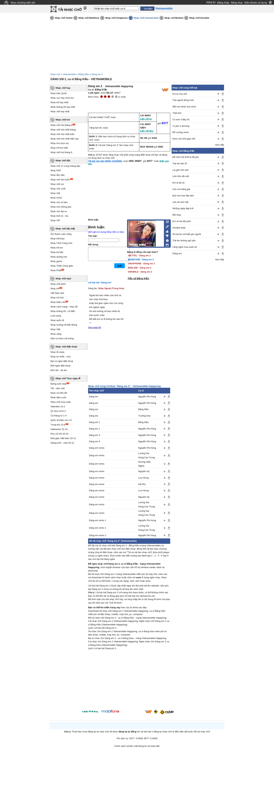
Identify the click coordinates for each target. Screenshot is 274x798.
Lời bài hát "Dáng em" (100, 282)
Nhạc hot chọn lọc (60, 143)
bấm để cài (146, 119)
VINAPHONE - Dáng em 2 (141, 263)
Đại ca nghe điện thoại (62, 361)
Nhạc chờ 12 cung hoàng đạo (65, 166)
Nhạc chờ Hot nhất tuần (62, 134)
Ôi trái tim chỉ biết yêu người (186, 234)
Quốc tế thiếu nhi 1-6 (61, 420)
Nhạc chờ (55, 74)
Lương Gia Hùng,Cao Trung (146, 455)
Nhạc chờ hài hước (60, 179)
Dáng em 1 (94, 422)
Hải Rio (142, 484)
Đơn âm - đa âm (59, 370)
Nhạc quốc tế (57, 320)
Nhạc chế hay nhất (60, 111)
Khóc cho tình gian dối (183, 138)
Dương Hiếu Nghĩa (144, 464)
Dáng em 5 (94, 441)
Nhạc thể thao (58, 238)
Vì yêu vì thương (180, 126)
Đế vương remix (180, 132)
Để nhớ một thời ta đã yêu (185, 157)
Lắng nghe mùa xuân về (184, 247)
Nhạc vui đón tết (59, 393)
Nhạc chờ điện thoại (66, 346)
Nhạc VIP (55, 220)
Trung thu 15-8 (58, 424)
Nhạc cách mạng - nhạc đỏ (64, 306)
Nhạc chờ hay (63, 88)
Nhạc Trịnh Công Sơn (61, 243)
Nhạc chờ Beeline (173, 18)
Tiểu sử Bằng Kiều (138, 278)
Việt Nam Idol (57, 293)
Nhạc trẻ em (57, 247)
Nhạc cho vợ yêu (59, 202)
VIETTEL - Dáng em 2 (139, 255)
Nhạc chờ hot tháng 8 (61, 152)
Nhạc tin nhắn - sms (61, 356)
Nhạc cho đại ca (59, 211)
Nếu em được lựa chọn (184, 106)
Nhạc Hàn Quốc (59, 93)
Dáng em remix (96, 448)
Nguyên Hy (143, 471)
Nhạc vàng (56, 334)
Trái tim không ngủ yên (184, 240)
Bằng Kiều (83, 74)
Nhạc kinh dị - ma (59, 216)
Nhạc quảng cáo (59, 256)
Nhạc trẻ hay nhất (59, 102)
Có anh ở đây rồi (180, 119)
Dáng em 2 (97, 74)
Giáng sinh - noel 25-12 (62, 443)
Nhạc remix (56, 197)
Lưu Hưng (143, 477)
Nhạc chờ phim (58, 284)
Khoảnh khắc (179, 227)
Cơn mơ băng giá (181, 189)
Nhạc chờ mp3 (63, 278)
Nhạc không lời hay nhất (63, 107)
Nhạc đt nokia (57, 352)
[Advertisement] (129, 680)
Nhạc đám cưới (58, 397)
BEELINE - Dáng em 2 (139, 267)
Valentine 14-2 (58, 406)
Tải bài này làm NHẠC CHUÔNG (105, 161)
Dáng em (93, 396)
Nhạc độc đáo (58, 175)
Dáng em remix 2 (97, 535)
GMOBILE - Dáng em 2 (140, 271)
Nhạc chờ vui (57, 184)
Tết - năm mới (58, 388)
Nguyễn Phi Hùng (147, 396)
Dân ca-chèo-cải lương (62, 338)
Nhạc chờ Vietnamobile (146, 18)
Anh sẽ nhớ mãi (180, 202)
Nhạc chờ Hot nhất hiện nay (65, 138)
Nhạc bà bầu (57, 252)
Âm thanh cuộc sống (61, 234)
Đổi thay (176, 215)
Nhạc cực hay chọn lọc (62, 98)
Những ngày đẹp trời (182, 208)
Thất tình (176, 113)
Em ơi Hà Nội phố (181, 221)
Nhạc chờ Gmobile (199, 18)
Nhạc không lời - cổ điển (63, 311)
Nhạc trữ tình (57, 297)
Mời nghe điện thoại (60, 365)
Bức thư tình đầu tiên (183, 195)
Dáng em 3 (94, 435)
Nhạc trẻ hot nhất (59, 147)
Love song (56, 315)
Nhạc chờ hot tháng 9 (61, 125)
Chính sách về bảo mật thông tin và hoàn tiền (137, 746)
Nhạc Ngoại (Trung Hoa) (111, 288)
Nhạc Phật (56, 270)
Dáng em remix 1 (97, 520)
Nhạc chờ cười (58, 188)
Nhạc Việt (55, 329)
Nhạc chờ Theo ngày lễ (68, 378)
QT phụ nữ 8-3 (58, 411)
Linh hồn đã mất (180, 176)
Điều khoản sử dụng (256, 2)
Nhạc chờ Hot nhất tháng (63, 129)
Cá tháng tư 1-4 (58, 415)
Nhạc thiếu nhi (58, 302)
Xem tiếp (219, 145)
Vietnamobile (69, 74)
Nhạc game (56, 261)
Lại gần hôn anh (180, 170)
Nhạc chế (55, 193)
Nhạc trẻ (55, 288)
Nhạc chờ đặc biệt (65, 228)
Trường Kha (144, 415)
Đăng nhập (223, 2)
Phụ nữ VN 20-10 (59, 433)
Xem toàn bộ (94, 327)
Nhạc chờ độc (63, 160)
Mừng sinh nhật (58, 384)
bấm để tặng (146, 131)
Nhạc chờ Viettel (64, 18)
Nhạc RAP (56, 170)
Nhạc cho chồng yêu (61, 206)
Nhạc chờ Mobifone (88, 18)
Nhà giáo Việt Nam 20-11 (63, 438)
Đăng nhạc (237, 2)
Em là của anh (179, 94)
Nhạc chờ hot (63, 119)
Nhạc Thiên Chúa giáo (62, 265)
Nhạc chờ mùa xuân (61, 402)
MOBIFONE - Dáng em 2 (141, 259)
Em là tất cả (178, 182)
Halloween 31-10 (59, 429)
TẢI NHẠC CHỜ (70, 10)
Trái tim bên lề (179, 163)
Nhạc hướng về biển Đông (64, 324)
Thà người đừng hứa (183, 100)
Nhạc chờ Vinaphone (116, 18)
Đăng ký (211, 2)
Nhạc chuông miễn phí (23, 2)
